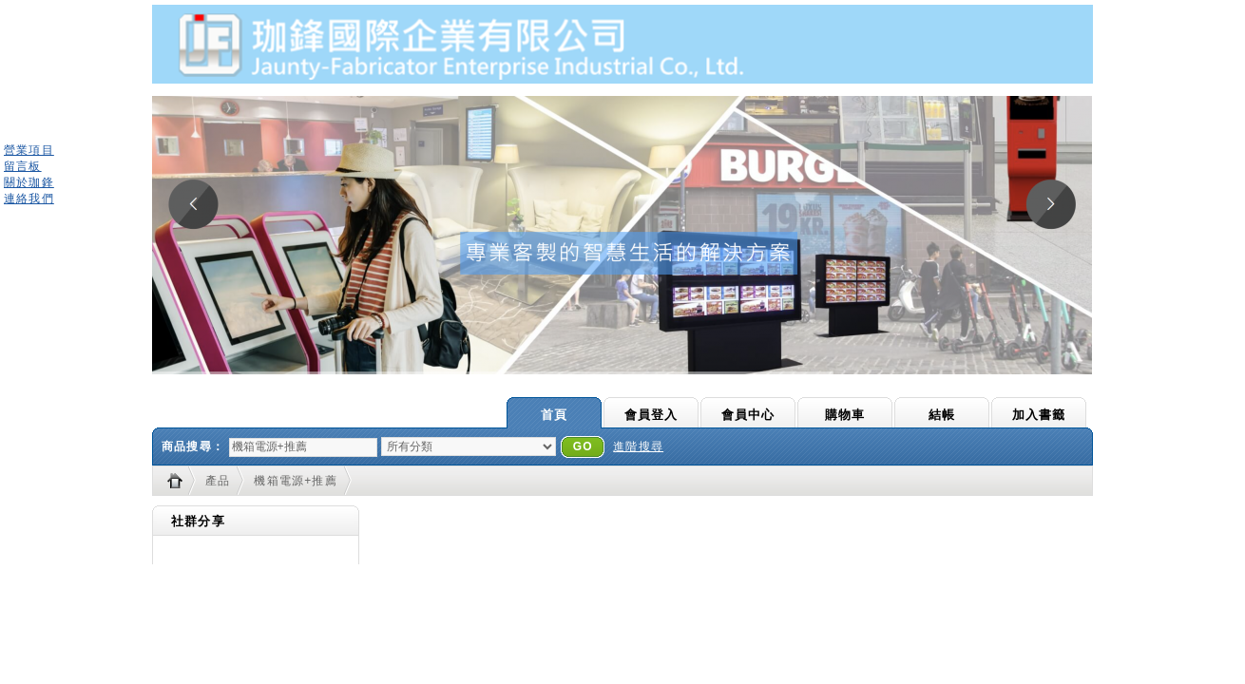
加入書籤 (1039, 415)
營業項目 (29, 150)
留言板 (23, 166)
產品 (217, 480)
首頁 (554, 415)
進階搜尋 (638, 446)
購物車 (845, 415)
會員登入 (651, 415)
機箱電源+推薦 (295, 480)
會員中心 (748, 415)
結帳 (942, 415)
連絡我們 (29, 198)
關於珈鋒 (29, 182)
